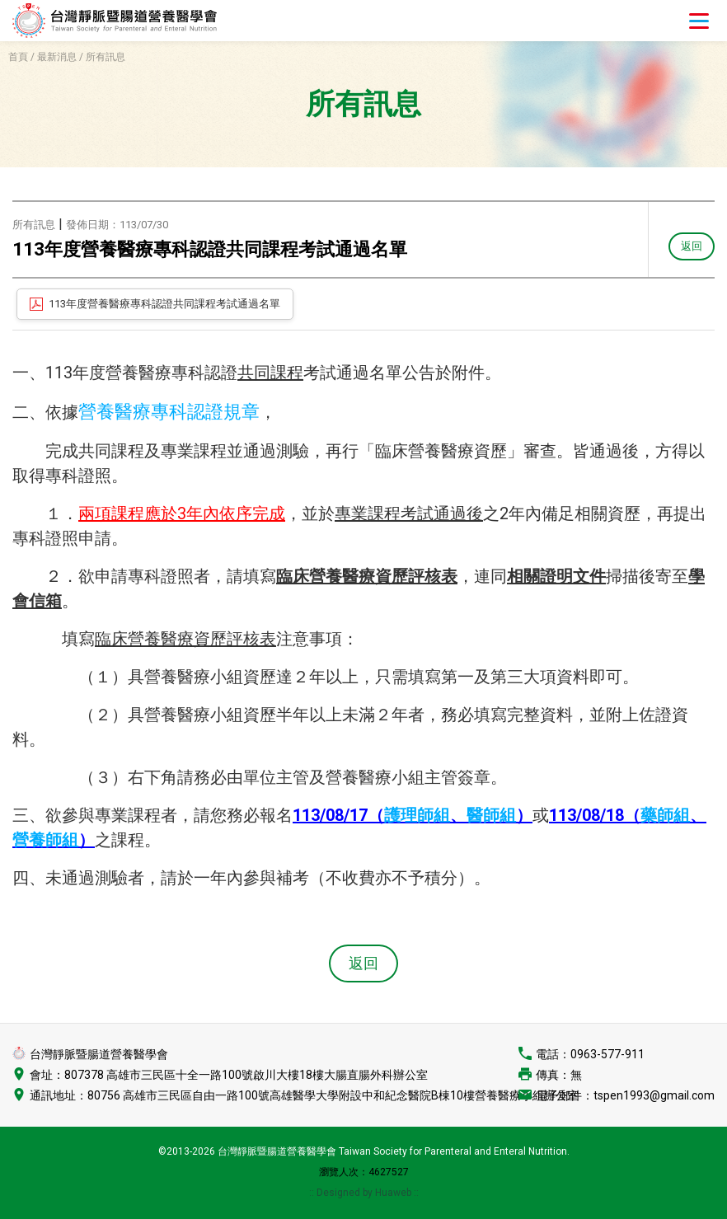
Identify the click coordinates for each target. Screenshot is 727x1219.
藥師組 (665, 815)
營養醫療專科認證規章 (169, 411)
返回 (690, 245)
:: (416, 1192)
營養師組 (45, 840)
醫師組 (491, 815)
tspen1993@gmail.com (654, 1095)
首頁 (18, 57)
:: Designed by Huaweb (361, 1192)
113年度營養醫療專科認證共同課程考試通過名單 (164, 304)
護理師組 (417, 815)
